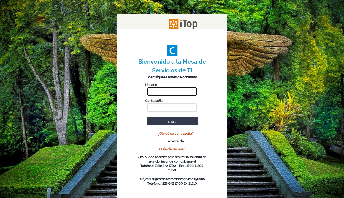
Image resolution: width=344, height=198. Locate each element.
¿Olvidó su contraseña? (176, 134)
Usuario (151, 85)
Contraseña (154, 101)
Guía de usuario (172, 149)
